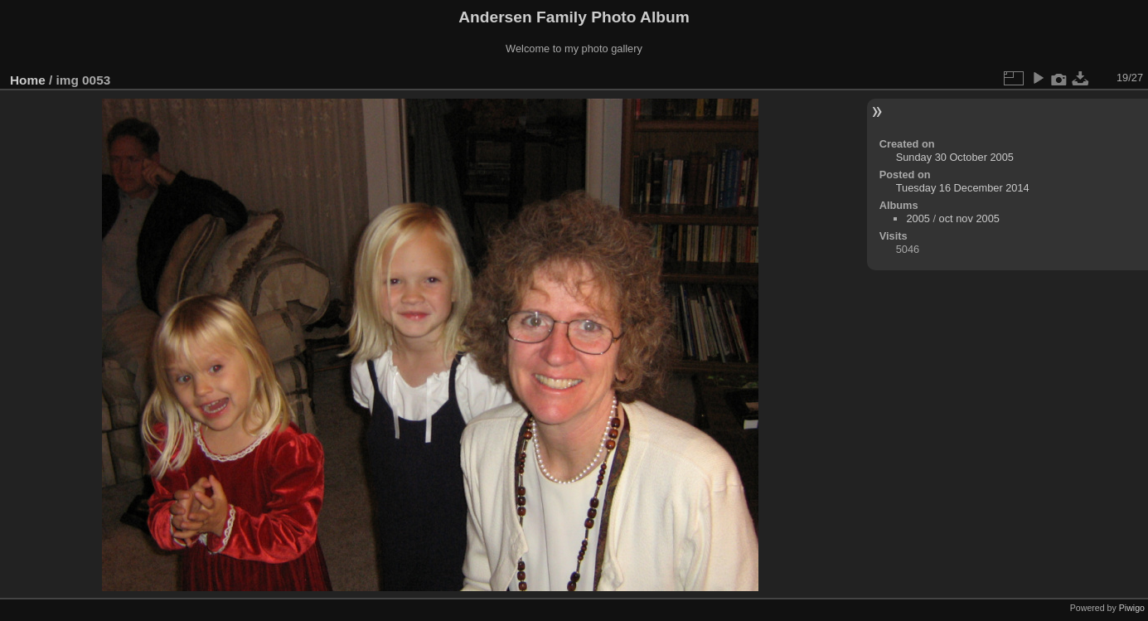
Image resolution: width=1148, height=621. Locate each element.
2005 (917, 218)
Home (28, 80)
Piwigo (1132, 608)
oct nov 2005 (969, 218)
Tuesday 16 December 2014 (962, 188)
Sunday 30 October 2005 (955, 157)
